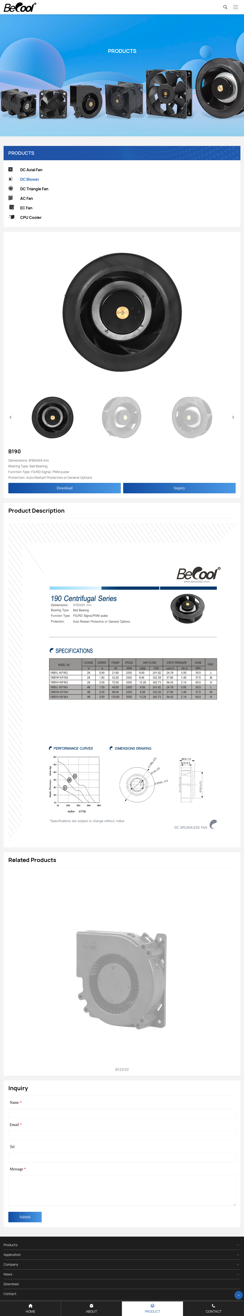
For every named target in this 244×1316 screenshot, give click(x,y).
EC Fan (20, 208)
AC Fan (20, 198)
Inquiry (179, 488)
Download (65, 488)
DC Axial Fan (25, 170)
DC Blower (23, 179)
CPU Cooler (24, 217)
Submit (25, 1217)
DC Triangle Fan (28, 189)
